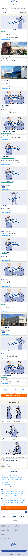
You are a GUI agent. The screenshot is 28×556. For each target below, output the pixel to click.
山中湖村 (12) (12, 502)
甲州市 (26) (12, 493)
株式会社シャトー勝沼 (6, 56)
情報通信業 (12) (15, 475)
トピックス (4, 455)
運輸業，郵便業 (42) (4, 477)
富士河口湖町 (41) (22, 502)
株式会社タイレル (5, 229)
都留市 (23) (9, 500)
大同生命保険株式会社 (6, 375)
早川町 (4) (3, 495)
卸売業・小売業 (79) (13, 477)
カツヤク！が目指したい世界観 (5, 530)
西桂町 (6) (3, 502)
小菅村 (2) (3, 504)
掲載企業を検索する (22, 12)
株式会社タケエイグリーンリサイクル (9, 302)
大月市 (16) (14, 500)
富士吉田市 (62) (3, 500)
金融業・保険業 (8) (21, 477)
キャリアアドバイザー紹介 (4, 529)
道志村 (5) (23, 500)
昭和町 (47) (21, 495)
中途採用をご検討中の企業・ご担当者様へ (13, 550)
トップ (19, 522)
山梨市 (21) (8, 491)
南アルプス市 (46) (18, 491)
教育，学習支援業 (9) (4, 482)
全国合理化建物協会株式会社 (7, 181)
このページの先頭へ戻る (14, 520)
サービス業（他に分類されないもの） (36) (8, 484)
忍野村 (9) (7, 502)
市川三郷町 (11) (22, 493)
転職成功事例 (4, 419)
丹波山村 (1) (8, 504)
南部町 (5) (11, 495)
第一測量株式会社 (5, 327)
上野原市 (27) (19, 500)
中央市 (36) (17, 493)
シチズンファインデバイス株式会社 (9, 29)
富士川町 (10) (16, 495)
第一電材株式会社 (5, 350)
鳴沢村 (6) (16, 502)
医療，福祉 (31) (12, 482)
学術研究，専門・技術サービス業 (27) (18, 479)
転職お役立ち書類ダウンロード (11, 460)
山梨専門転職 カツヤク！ (5, 525)
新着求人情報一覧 (17, 526)
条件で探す (16, 530)
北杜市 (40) (24, 491)
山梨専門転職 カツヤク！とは (5, 526)
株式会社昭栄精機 (5, 105)
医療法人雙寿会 (4, 205)
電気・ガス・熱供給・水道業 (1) (6, 475)
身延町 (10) (7, 495)
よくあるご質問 (4, 438)
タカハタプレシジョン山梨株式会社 (9, 277)
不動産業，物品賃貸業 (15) (5, 479)
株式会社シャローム (5, 80)
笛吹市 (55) (8, 493)
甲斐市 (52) (3, 493)
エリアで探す (16, 529)
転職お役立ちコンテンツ (10, 464)
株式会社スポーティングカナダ (8, 131)
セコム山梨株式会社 (5, 156)
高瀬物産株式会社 (5, 252)
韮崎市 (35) (13, 491)
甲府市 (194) (3, 491)
